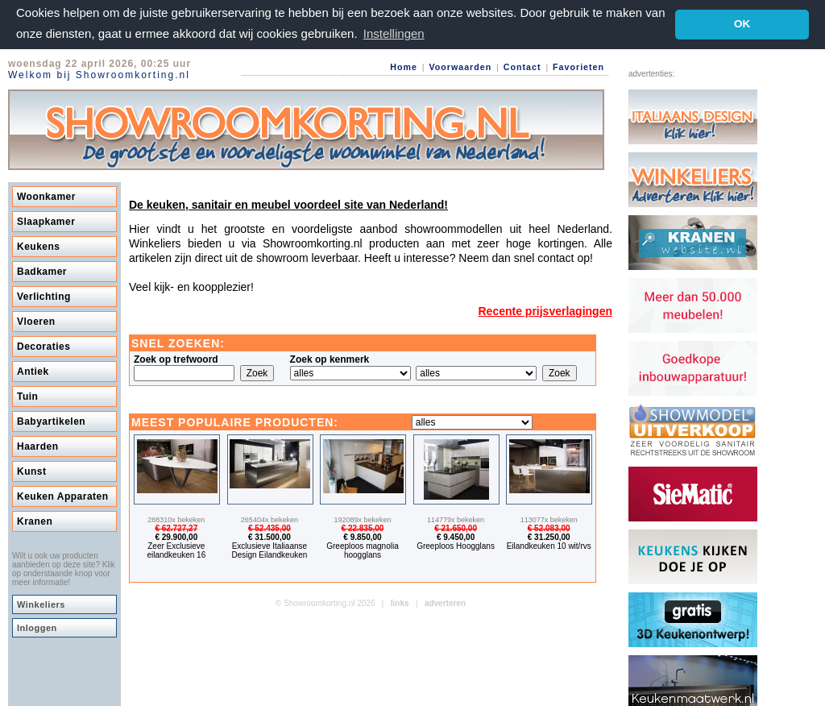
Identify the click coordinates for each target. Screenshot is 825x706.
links (400, 602)
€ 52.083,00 (549, 527)
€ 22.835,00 (363, 527)
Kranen (34, 520)
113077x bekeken (549, 519)
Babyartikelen (51, 420)
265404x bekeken (269, 519)
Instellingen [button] (394, 33)
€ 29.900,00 (176, 536)
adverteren (445, 602)
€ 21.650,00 (455, 527)
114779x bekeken (455, 519)
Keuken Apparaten (63, 495)
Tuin (27, 395)
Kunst (32, 470)
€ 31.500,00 (269, 536)
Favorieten (578, 67)
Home (403, 67)
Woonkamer (46, 195)
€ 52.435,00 (269, 527)
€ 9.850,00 (362, 536)
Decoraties (43, 345)
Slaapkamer (46, 220)
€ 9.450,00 (456, 536)
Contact (522, 67)
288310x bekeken (176, 519)
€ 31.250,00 (549, 536)
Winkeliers (41, 603)
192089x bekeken (362, 519)
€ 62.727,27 (176, 527)
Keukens (38, 245)
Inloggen (37, 627)
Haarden (38, 445)
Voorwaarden (460, 67)
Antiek (33, 370)
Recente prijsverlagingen (545, 310)
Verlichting (44, 295)
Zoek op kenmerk (330, 358)
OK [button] (742, 24)
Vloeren (36, 320)
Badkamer (42, 270)
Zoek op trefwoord (176, 358)
